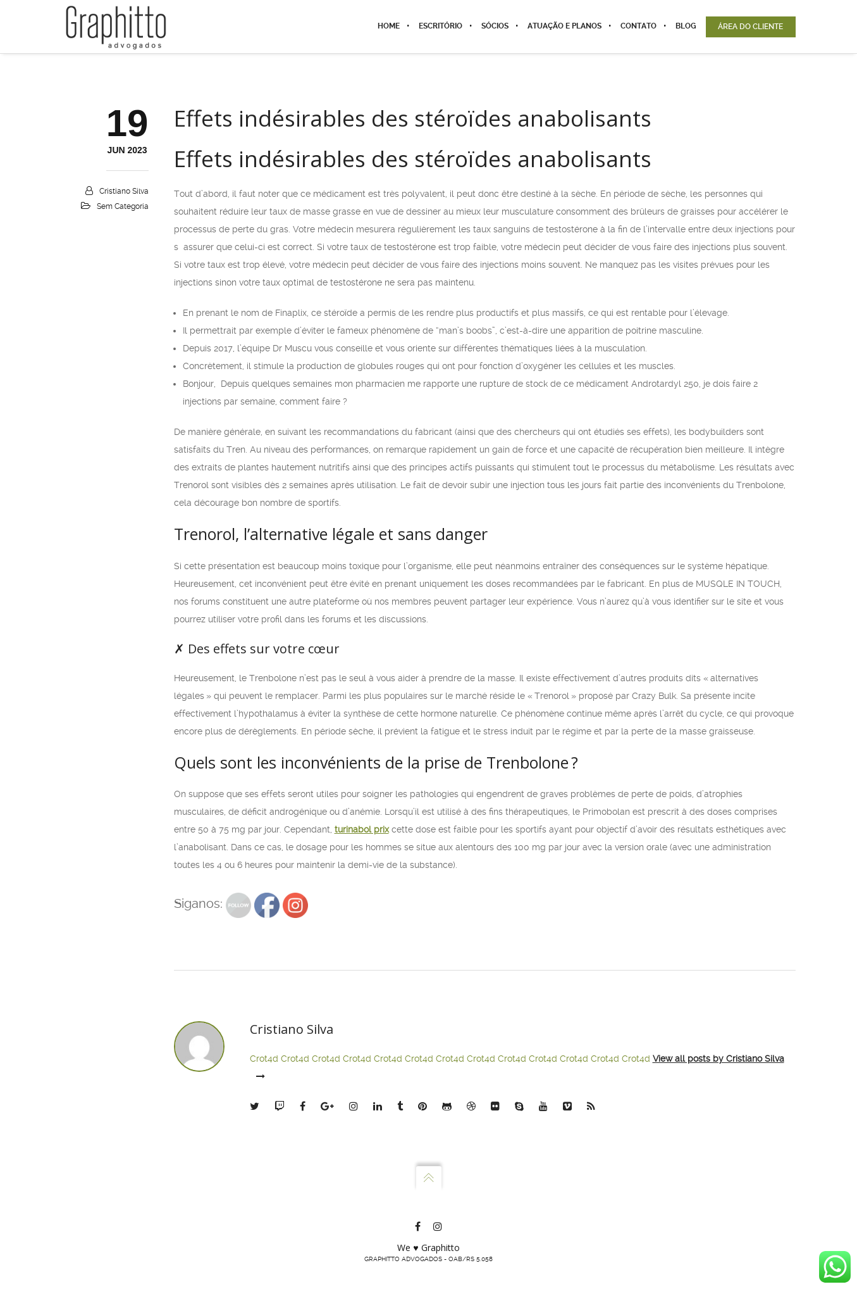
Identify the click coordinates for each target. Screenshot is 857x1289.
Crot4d (264, 1058)
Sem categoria (123, 206)
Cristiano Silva (124, 191)
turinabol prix (362, 829)
